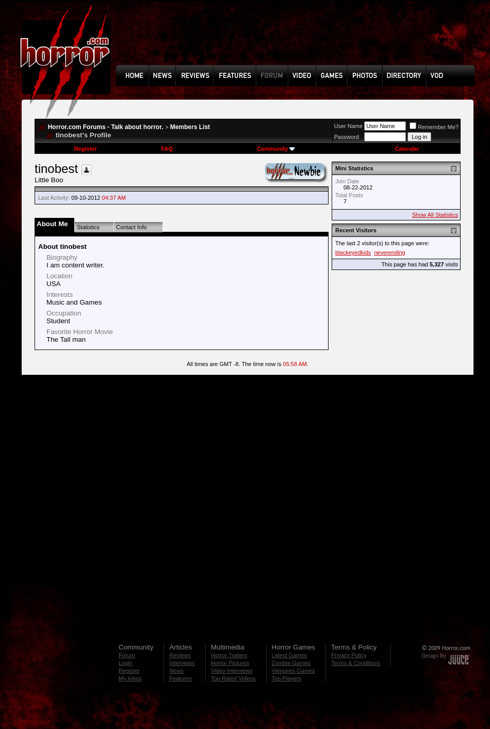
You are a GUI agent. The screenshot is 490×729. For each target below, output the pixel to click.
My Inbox (130, 678)
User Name (348, 126)
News (176, 671)
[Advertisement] (176, 35)
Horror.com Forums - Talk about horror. (106, 127)
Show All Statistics (435, 215)
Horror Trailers (229, 655)
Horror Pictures (230, 663)
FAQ (167, 149)
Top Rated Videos (233, 678)
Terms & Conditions (355, 663)
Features (180, 678)
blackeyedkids (353, 252)
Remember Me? (434, 127)
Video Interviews (232, 671)
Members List (190, 127)
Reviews (180, 655)
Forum (127, 655)
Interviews (182, 663)
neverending (389, 252)
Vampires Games (293, 671)
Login (126, 663)
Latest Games (289, 655)
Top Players (286, 678)
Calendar (407, 149)
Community (276, 149)
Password (346, 137)
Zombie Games (291, 663)
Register (85, 149)
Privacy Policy (348, 655)
